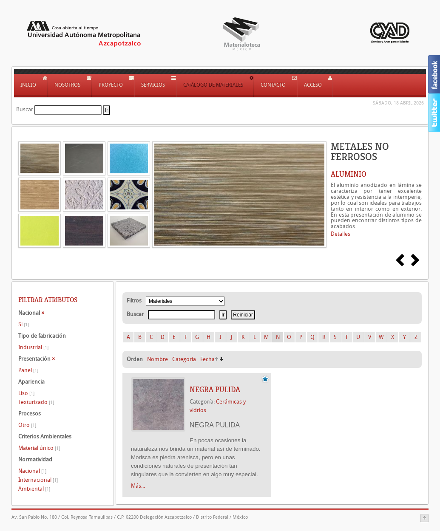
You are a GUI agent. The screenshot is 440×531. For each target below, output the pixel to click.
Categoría (184, 359)
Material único (39, 448)
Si (23, 324)
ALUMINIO (348, 174)
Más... (138, 486)
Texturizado (36, 402)
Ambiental (34, 489)
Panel (28, 370)
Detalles (340, 234)
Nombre (157, 359)
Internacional (38, 480)
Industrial (33, 347)
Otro (27, 425)
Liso (26, 393)
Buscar (24, 109)
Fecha (207, 359)
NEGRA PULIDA (215, 389)
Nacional (32, 471)
